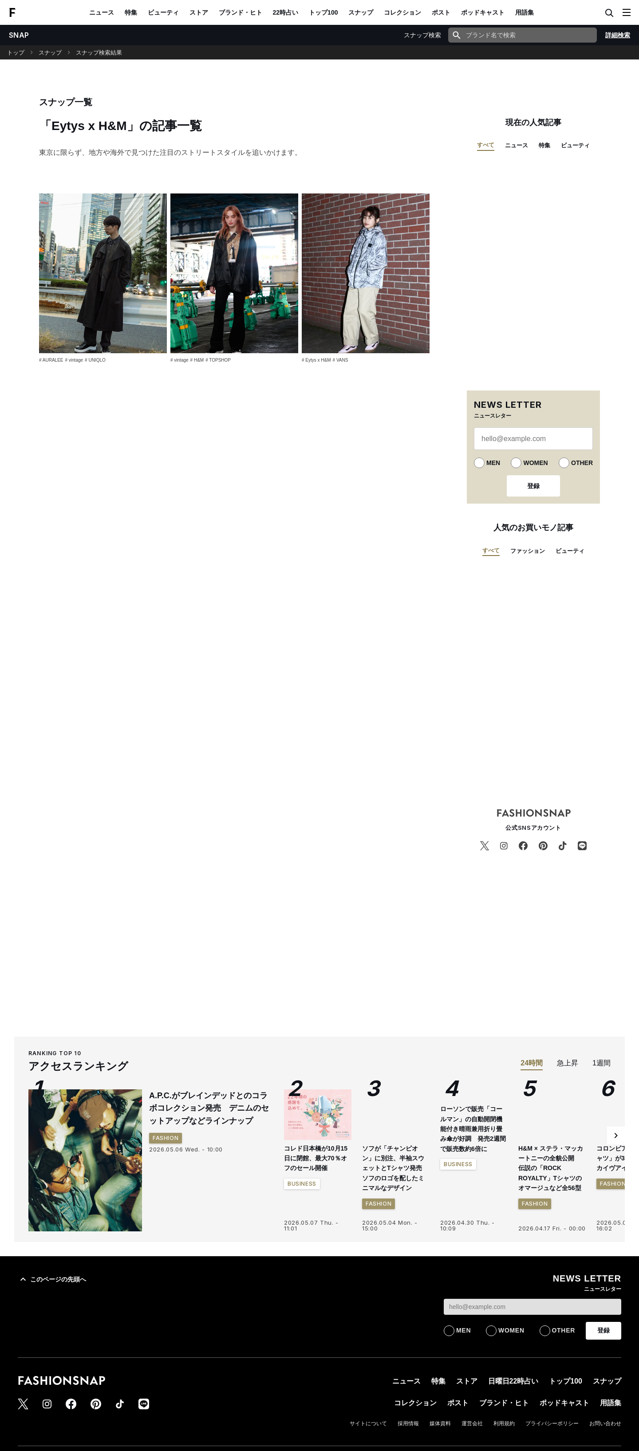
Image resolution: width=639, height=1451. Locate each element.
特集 (131, 12)
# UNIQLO (95, 360)
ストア (198, 12)
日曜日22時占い (513, 1381)
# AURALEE (51, 360)
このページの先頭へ (52, 1279)
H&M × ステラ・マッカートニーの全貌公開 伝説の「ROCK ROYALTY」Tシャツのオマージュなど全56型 (550, 1168)
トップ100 (323, 12)
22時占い (286, 12)
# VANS (340, 360)
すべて (485, 145)
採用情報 (408, 1423)
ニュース (101, 12)
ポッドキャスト (483, 12)
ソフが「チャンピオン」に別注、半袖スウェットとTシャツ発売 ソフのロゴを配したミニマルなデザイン (395, 1168)
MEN (493, 462)
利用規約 (504, 1423)
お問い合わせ (605, 1423)
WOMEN (535, 462)
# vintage (74, 360)
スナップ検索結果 (99, 52)
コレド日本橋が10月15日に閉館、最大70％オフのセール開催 (315, 1158)
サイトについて (368, 1423)
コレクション (402, 12)
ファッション (527, 551)
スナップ (360, 12)
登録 (533, 485)
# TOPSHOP (218, 360)
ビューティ (163, 12)
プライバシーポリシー (552, 1423)
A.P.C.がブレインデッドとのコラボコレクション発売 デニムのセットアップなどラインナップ (209, 1108)
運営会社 (472, 1423)
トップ (15, 52)
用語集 (524, 12)
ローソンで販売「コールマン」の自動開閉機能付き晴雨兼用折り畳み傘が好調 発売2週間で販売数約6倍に (473, 1128)
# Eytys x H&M (316, 360)
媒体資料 (440, 1423)
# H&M (197, 360)
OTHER (582, 462)
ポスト (441, 12)
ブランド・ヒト (240, 12)
